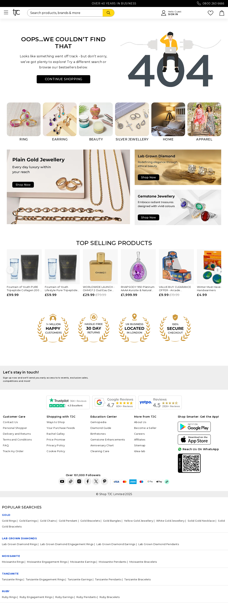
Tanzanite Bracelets (137, 579)
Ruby (6, 591)
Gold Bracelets (90, 520)
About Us (140, 422)
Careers (139, 433)
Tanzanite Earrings (80, 579)
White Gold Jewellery (170, 520)
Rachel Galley (56, 433)
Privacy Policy (56, 445)
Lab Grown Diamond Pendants (158, 544)
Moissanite (11, 555)
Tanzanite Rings (12, 579)
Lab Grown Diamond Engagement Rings (67, 544)
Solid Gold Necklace (201, 520)
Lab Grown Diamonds (19, 538)
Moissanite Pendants (112, 561)
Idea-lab (139, 451)
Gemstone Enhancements (107, 439)
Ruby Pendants (86, 597)
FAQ (6, 445)
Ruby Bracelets (110, 597)
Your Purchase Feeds (61, 427)
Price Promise (56, 439)
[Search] (108, 12)
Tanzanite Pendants (108, 579)
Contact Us (10, 422)
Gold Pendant (68, 520)
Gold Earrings (28, 520)
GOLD (6, 514)
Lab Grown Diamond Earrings (115, 544)
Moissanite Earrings (83, 561)
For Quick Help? (213, 469)
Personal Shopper (15, 427)
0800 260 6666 (213, 3)
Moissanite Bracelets (143, 561)
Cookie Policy (56, 451)
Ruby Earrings (64, 597)
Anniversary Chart (102, 445)
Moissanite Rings (13, 561)
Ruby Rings (9, 597)
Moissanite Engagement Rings (47, 561)
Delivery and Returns (17, 433)
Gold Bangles (112, 520)
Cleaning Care (99, 451)
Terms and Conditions (17, 439)
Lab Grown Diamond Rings (19, 544)
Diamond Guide (100, 427)
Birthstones (98, 433)
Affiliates (139, 439)
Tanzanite (10, 573)
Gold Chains (48, 520)
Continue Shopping (63, 79)
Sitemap (140, 445)
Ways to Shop (56, 422)
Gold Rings (9, 520)
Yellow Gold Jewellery (138, 520)
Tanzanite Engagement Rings (45, 579)
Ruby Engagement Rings (36, 597)
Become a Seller (145, 427)
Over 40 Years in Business (114, 3)
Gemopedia (98, 422)
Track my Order (13, 451)
